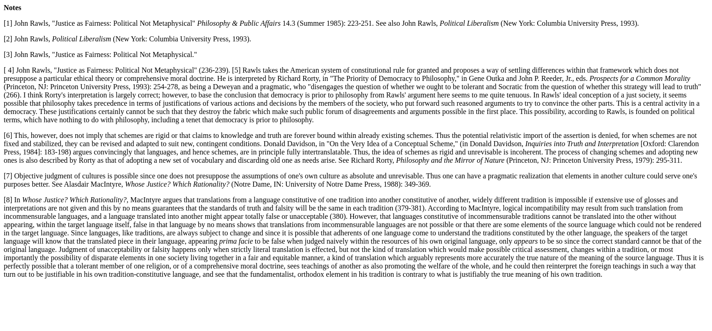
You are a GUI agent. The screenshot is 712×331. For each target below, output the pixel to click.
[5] (236, 70)
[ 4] (9, 70)
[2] (8, 39)
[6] (8, 135)
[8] (8, 200)
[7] (8, 176)
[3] (8, 54)
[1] (8, 23)
